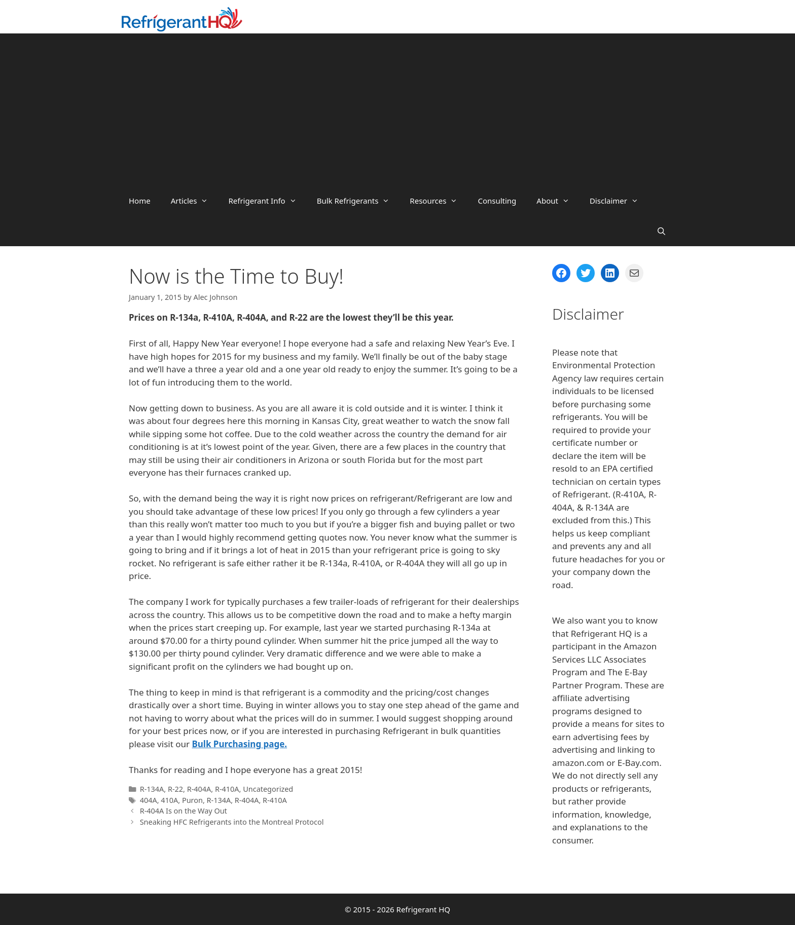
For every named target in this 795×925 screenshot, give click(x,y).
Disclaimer (619, 200)
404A (148, 800)
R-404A (199, 789)
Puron (192, 800)
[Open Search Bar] (661, 231)
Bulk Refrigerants (358, 200)
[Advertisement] (397, 109)
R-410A (227, 789)
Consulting (497, 201)
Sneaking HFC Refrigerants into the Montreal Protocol (232, 822)
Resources (438, 200)
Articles (195, 200)
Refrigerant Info (267, 200)
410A (169, 800)
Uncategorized (268, 789)
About (558, 200)
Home (140, 201)
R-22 (175, 789)
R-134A (152, 789)
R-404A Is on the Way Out (183, 811)
